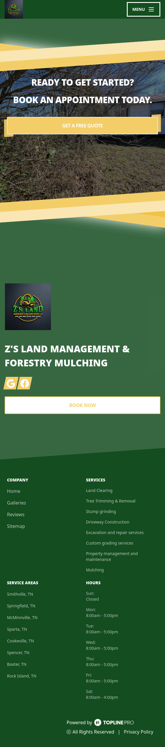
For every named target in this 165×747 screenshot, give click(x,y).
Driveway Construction (107, 522)
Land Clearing (99, 490)
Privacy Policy (138, 732)
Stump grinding (101, 511)
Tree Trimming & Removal (111, 501)
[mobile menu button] (143, 9)
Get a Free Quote (82, 125)
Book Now (82, 405)
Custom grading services (109, 543)
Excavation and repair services (115, 532)
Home (13, 491)
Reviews (15, 514)
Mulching (95, 570)
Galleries (16, 503)
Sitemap (16, 526)
